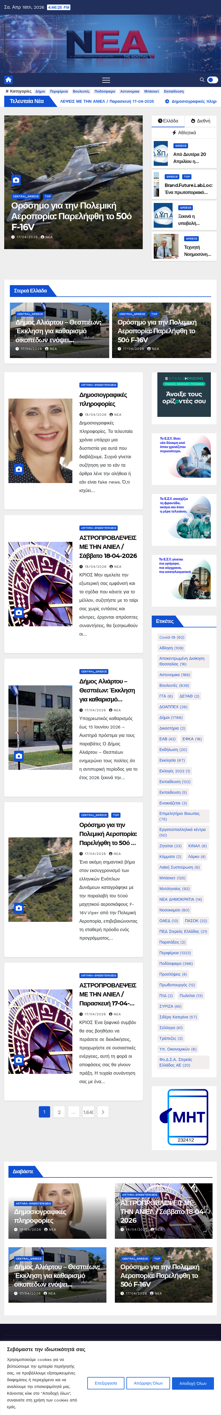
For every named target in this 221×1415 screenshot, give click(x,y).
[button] (202, 79)
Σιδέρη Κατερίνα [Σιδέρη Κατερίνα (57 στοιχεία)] (178, 1017)
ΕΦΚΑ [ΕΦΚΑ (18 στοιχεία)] (192, 739)
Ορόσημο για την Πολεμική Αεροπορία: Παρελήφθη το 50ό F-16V (71, 216)
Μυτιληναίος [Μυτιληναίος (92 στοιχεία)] (174, 888)
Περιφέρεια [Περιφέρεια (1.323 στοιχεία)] (175, 953)
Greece (180, 145)
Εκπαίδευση (174, 91)
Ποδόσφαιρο (105, 91)
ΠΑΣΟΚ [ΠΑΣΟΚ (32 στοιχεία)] (196, 920)
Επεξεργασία (100, 1383)
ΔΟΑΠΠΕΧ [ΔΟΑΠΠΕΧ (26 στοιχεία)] (173, 707)
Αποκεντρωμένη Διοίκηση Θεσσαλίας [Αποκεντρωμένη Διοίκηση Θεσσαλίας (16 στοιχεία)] (181, 661)
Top (48, 196)
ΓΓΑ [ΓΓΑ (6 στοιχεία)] (166, 696)
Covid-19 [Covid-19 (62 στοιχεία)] (171, 637)
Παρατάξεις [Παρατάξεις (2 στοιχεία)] (172, 942)
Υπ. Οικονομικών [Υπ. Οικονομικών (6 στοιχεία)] (177, 1049)
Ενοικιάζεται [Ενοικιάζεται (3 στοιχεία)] (173, 803)
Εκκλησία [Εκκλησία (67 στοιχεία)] (172, 760)
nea (47, 237)
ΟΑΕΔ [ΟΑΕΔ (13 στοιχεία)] (168, 920)
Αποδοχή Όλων (192, 1383)
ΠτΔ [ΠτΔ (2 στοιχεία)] (166, 995)
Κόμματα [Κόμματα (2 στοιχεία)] (170, 856)
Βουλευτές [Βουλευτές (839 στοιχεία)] (174, 685)
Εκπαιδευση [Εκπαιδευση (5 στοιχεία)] (173, 792)
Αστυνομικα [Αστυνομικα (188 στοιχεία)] (174, 674)
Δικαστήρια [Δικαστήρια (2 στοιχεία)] (172, 728)
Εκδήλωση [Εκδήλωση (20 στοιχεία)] (173, 749)
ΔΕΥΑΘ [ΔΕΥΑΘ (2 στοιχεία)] (189, 696)
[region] (110, 1378)
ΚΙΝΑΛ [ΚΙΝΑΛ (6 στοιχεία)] (197, 846)
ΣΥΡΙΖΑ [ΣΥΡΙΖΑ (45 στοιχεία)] (170, 1006)
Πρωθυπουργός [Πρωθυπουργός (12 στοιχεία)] (177, 985)
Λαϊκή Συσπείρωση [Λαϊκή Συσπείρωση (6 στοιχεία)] (179, 867)
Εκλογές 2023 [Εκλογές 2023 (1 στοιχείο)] (174, 771)
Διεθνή (200, 121)
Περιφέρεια (59, 91)
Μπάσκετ (151, 91)
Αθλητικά (184, 132)
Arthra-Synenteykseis (98, 384)
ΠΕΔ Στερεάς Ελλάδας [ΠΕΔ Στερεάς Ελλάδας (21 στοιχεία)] (183, 931)
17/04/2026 (28, 237)
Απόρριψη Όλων (145, 1383)
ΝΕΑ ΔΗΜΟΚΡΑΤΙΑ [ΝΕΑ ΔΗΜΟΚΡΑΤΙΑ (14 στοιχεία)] (180, 899)
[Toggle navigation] (106, 80)
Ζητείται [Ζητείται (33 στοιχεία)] (170, 846)
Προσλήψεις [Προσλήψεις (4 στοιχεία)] (173, 974)
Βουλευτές (81, 91)
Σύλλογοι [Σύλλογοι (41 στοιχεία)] (171, 1027)
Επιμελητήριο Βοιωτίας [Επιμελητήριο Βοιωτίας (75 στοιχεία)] (179, 816)
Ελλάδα (168, 121)
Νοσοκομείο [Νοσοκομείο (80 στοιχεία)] (174, 910)
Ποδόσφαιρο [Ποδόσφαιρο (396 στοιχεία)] (176, 963)
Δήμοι (40, 91)
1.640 (88, 1112)
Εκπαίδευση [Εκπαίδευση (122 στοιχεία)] (175, 781)
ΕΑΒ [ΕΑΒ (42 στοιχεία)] (167, 739)
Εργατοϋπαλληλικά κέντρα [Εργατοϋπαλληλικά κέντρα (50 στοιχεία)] (182, 832)
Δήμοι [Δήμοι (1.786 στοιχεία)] (171, 717)
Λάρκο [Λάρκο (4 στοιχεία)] (197, 856)
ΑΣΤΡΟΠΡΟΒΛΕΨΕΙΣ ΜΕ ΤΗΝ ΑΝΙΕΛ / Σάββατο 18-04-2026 (108, 547)
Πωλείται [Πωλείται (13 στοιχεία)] (191, 995)
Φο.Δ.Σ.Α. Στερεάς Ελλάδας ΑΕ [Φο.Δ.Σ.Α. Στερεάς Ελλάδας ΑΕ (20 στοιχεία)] (175, 1062)
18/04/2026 (96, 415)
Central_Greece (26, 196)
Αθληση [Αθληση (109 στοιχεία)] (171, 648)
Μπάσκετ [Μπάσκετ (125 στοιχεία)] (172, 878)
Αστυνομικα (129, 91)
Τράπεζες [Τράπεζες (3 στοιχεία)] (171, 1038)
